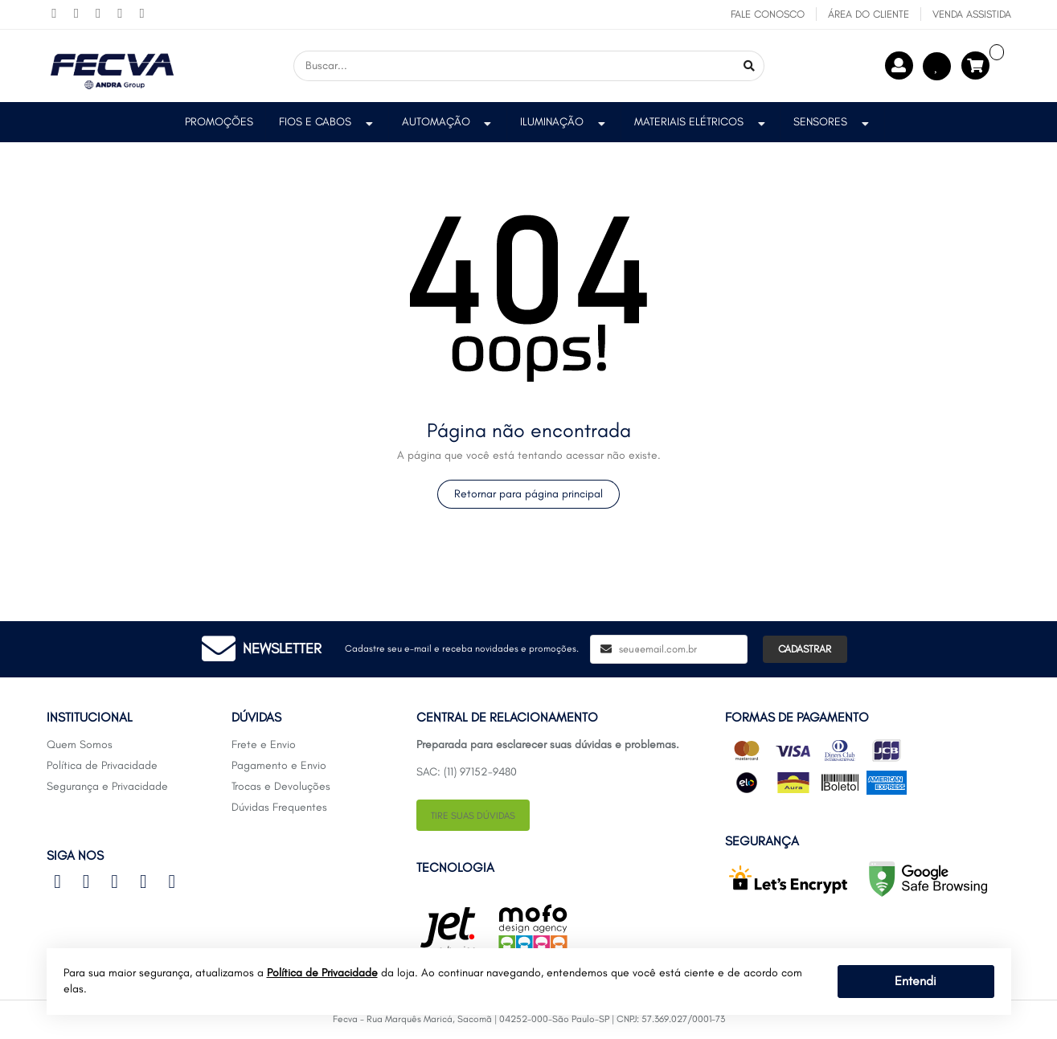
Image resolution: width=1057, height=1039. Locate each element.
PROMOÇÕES (219, 122)
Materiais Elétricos (701, 122)
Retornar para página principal (528, 494)
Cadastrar (804, 649)
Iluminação (564, 122)
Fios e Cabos (327, 122)
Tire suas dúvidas (473, 815)
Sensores (832, 122)
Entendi (915, 980)
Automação (448, 122)
